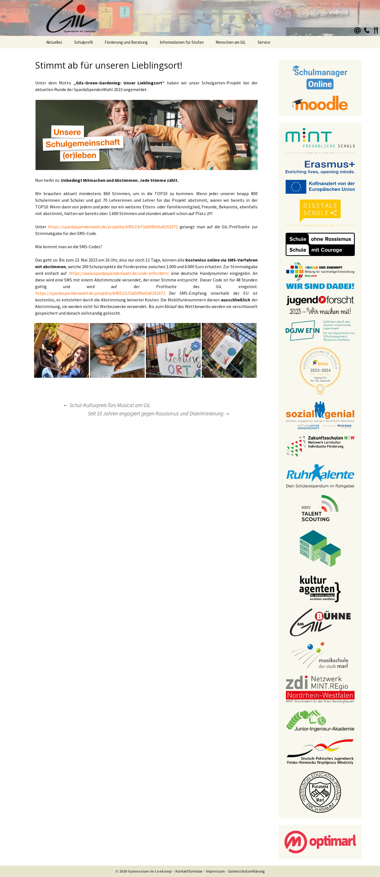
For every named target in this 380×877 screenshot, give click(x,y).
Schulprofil (83, 42)
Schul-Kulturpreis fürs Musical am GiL (107, 405)
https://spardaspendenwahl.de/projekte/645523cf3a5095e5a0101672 (112, 226)
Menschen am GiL (231, 42)
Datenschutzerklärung (246, 871)
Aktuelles (54, 42)
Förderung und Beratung (126, 42)
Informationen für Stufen (182, 42)
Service (264, 42)
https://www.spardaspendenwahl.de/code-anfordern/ (119, 273)
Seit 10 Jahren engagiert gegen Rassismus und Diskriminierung (159, 413)
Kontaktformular (189, 871)
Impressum (215, 871)
